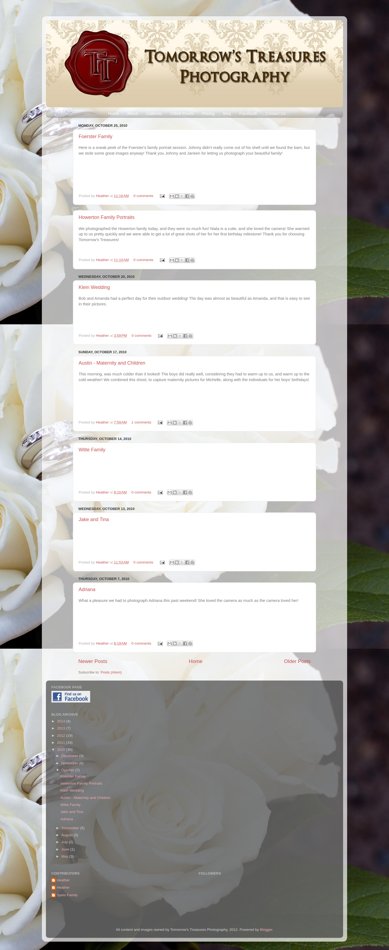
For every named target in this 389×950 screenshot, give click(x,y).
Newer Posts (92, 661)
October (68, 770)
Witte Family (92, 449)
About (132, 113)
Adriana (87, 589)
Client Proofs (182, 113)
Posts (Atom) (111, 672)
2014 (61, 721)
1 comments (142, 422)
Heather (103, 196)
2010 (61, 750)
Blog (227, 113)
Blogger (266, 930)
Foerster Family (95, 136)
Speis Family (67, 895)
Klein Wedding (94, 287)
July (65, 842)
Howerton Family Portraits (107, 217)
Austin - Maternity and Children (112, 363)
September (70, 828)
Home (113, 113)
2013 (61, 728)
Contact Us (276, 113)
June (65, 849)
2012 (61, 736)
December (70, 756)
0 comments (143, 196)
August (67, 835)
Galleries (154, 113)
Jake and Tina (94, 519)
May (65, 856)
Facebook (248, 113)
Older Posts (297, 661)
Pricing (208, 113)
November (70, 763)
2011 (61, 743)
